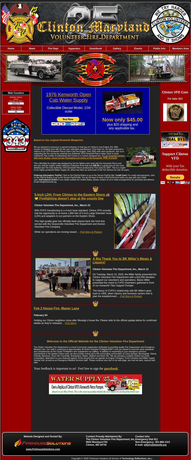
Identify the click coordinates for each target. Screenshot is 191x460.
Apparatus (74, 48)
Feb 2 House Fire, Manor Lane (56, 308)
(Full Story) (71, 323)
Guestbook (95, 48)
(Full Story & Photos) (91, 232)
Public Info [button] (159, 48)
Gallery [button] (116, 48)
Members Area (180, 48)
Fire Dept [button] (52, 48)
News (31, 48)
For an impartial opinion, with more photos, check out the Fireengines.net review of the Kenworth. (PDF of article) (79, 157)
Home (10, 48)
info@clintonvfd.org (155, 444)
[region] (95, 48)
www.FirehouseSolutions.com (43, 449)
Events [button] (138, 48)
